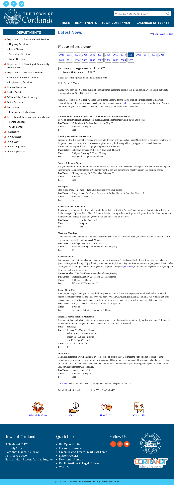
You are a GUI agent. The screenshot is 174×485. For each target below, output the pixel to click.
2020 (107, 54)
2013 (161, 54)
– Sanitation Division (18, 54)
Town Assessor (14, 136)
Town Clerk (13, 141)
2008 (92, 60)
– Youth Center (15, 126)
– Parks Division (15, 49)
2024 (77, 54)
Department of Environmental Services (28, 39)
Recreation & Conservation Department (28, 117)
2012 (61, 60)
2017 (130, 54)
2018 (123, 54)
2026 (61, 54)
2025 (69, 54)
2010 (77, 60)
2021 (100, 54)
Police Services (15, 102)
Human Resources (16, 87)
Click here (62, 383)
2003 (130, 60)
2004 (123, 60)
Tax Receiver (13, 131)
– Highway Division (17, 44)
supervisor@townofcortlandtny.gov (31, 459)
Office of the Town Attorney (22, 97)
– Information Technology (21, 112)
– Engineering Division (19, 82)
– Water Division (16, 59)
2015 (146, 54)
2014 (154, 54)
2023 (84, 54)
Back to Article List (161, 33)
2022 (92, 54)
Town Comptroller (16, 146)
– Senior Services (16, 121)
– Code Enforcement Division (23, 77)
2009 (84, 60)
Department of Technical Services (25, 72)
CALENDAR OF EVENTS (153, 23)
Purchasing (13, 107)
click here (126, 103)
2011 (69, 60)
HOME (66, 23)
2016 (138, 54)
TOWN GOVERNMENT (116, 23)
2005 (115, 60)
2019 (115, 54)
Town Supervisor (16, 151)
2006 (107, 60)
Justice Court (14, 92)
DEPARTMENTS (86, 23)
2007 (100, 60)
